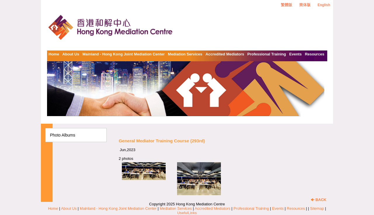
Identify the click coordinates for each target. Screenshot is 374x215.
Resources (314, 54)
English (324, 5)
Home (54, 54)
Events (295, 54)
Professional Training (266, 54)
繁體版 (286, 5)
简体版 (305, 5)
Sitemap (317, 208)
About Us (70, 54)
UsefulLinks (187, 213)
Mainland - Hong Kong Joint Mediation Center (123, 54)
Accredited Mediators (224, 54)
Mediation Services (185, 54)
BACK (318, 199)
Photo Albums (62, 135)
